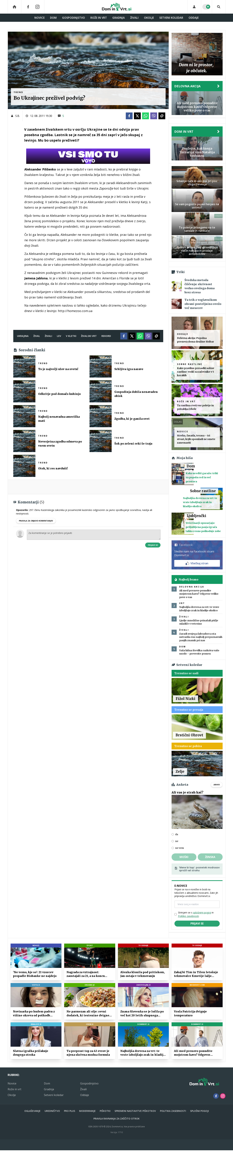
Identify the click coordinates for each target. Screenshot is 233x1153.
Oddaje (194, 18)
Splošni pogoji (199, 1111)
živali (48, 336)
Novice (39, 18)
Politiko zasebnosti (188, 916)
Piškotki (105, 1111)
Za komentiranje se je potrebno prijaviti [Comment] (93, 535)
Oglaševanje (32, 1111)
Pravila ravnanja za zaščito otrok (116, 1118)
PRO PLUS (69, 1111)
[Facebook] (28, 7)
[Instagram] (37, 7)
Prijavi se (153, 545)
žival (36, 336)
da (176, 834)
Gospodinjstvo (73, 18)
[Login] (194, 7)
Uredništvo (52, 1111)
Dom (53, 18)
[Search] (218, 7)
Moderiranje (87, 1111)
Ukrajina (23, 336)
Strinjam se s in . (196, 914)
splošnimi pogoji (202, 912)
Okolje (149, 18)
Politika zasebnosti (173, 1111)
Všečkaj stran (197, 563)
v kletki (71, 336)
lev (59, 336)
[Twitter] (137, 115)
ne (176, 841)
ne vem (179, 847)
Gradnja (118, 18)
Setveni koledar (171, 18)
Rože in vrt (98, 18)
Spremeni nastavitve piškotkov (135, 1111)
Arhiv (217, 784)
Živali (134, 18)
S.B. (17, 116)
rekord (106, 336)
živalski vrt (89, 336)
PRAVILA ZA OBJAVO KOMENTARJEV (36, 520)
